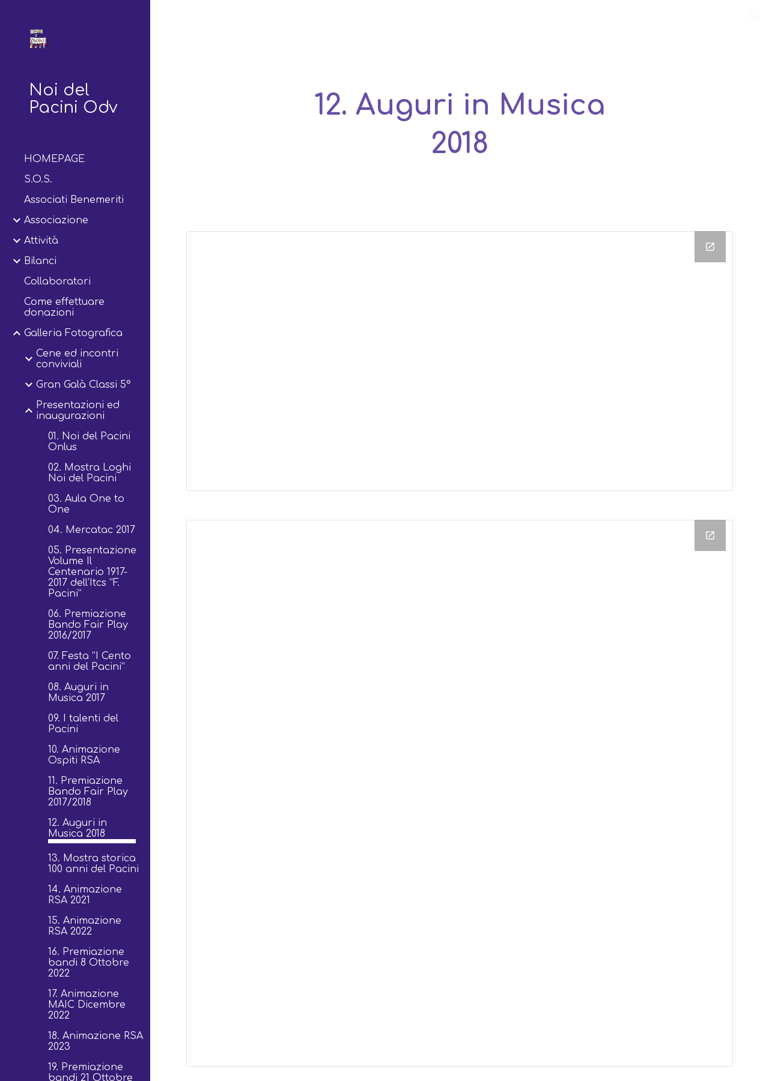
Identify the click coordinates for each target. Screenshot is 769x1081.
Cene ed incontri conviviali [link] (77, 359)
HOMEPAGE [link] (54, 159)
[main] (459, 125)
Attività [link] (41, 240)
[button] (754, 16)
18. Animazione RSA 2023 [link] (95, 1041)
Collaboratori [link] (57, 281)
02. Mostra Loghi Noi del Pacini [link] (89, 473)
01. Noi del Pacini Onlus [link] (89, 442)
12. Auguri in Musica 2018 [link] (77, 828)
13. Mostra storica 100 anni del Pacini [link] (93, 864)
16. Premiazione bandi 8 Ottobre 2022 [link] (88, 963)
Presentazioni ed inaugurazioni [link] (78, 410)
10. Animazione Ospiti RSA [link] (84, 755)
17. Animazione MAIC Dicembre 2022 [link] (87, 1005)
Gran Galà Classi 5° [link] (83, 384)
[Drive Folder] (460, 793)
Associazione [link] (56, 220)
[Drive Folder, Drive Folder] (460, 361)
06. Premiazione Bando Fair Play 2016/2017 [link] (88, 625)
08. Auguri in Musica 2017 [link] (78, 692)
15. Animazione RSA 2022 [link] (84, 926)
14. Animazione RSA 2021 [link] (85, 895)
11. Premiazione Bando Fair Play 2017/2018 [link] (88, 791)
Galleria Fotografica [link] (73, 333)
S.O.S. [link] (38, 179)
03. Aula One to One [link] (86, 504)
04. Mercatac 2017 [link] (91, 530)
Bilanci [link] (40, 261)
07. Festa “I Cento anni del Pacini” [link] (89, 661)
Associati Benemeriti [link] (74, 199)
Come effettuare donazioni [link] (64, 307)
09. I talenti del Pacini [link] (83, 724)
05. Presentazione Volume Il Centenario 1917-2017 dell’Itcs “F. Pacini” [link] (92, 572)
